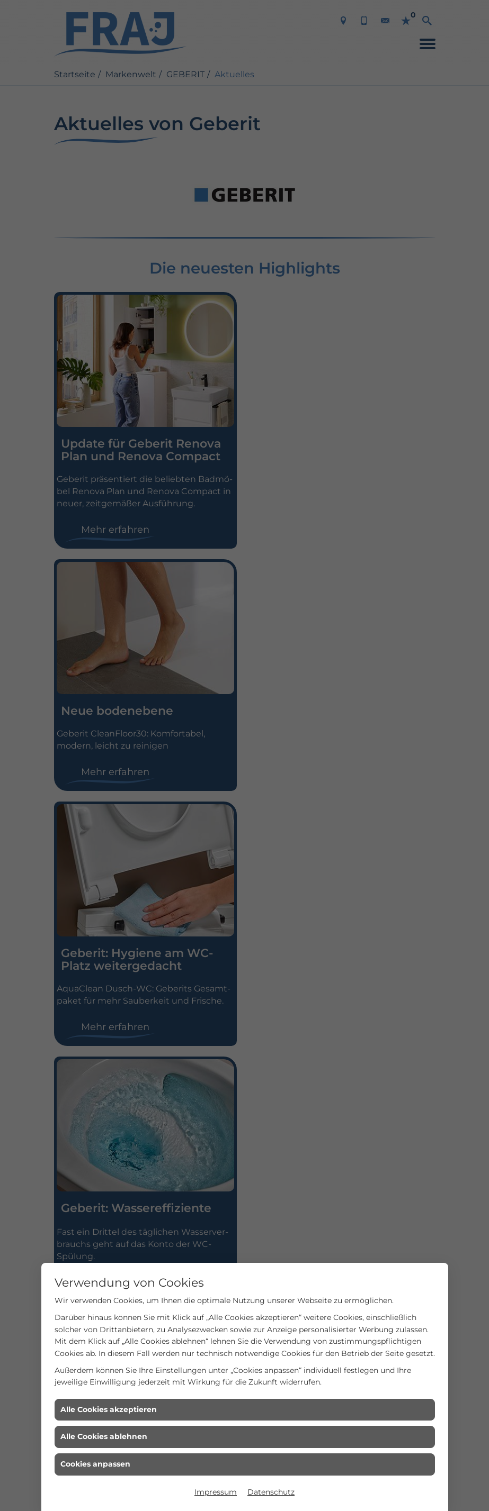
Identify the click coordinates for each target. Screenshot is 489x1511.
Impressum (215, 1492)
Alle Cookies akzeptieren (108, 1409)
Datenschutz (271, 1492)
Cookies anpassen (95, 1464)
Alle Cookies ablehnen (103, 1436)
